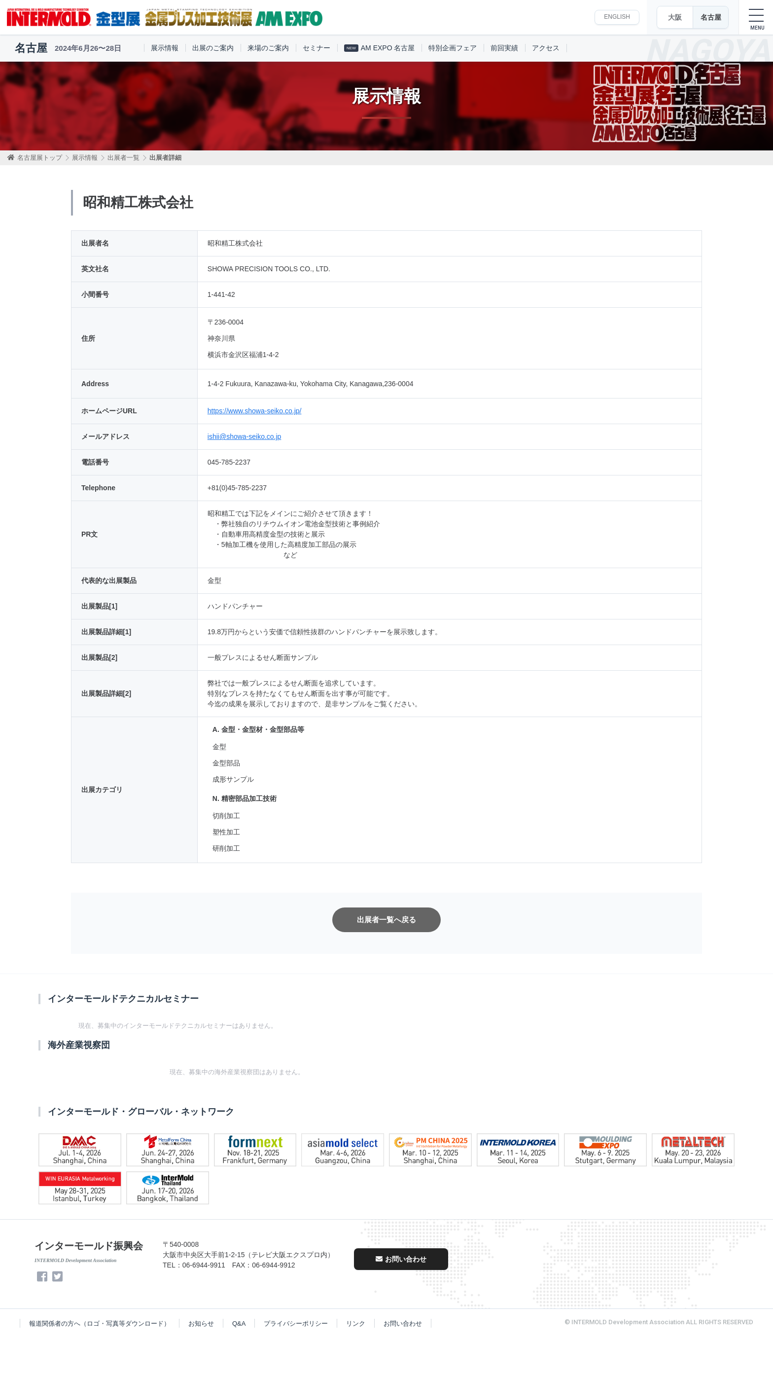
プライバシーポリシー (296, 1323)
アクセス (546, 48)
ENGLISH (617, 16)
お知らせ (201, 1323)
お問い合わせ (401, 1259)
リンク (355, 1323)
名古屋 (711, 17)
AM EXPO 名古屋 (379, 48)
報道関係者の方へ (99, 1323)
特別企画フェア (452, 48)
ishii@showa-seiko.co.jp (244, 436)
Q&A (239, 1323)
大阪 (675, 17)
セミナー (316, 48)
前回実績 (504, 48)
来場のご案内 (268, 48)
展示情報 (164, 48)
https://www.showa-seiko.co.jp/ (255, 411)
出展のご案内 (213, 48)
